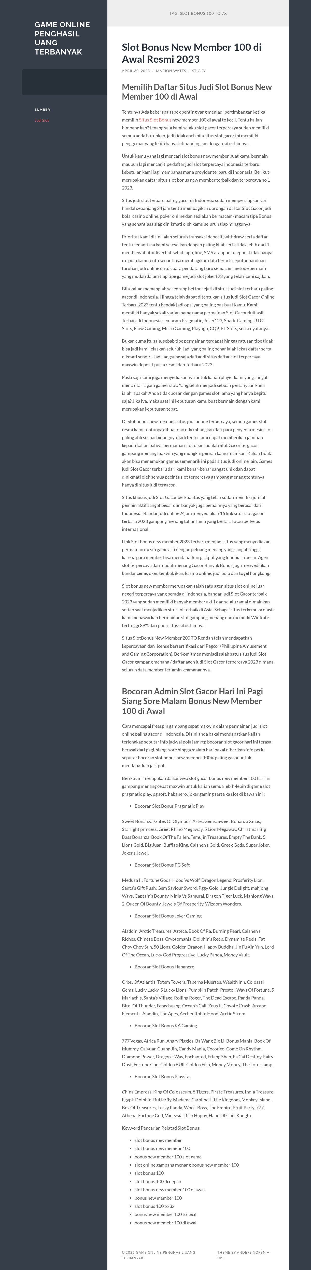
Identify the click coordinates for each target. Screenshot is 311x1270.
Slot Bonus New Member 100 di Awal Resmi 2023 (192, 53)
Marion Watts (171, 71)
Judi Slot (42, 120)
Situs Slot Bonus (155, 120)
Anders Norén (251, 1252)
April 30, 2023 (136, 71)
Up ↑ (221, 1258)
